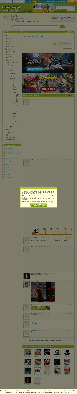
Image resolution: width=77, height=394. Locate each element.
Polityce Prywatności (67, 392)
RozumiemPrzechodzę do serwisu (38, 205)
